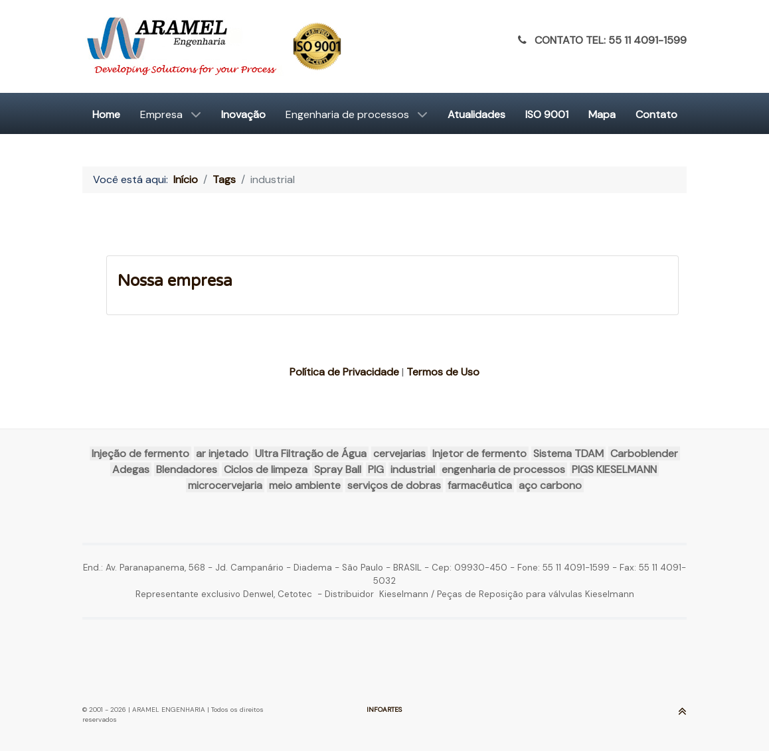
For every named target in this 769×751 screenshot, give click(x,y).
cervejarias (399, 453)
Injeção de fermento (140, 453)
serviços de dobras (394, 485)
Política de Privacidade (344, 372)
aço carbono (550, 485)
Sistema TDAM (568, 453)
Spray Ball (337, 469)
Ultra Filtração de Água (311, 453)
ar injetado (222, 453)
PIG (376, 469)
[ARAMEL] (216, 46)
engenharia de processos (503, 469)
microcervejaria (225, 485)
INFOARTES (384, 709)
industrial (412, 469)
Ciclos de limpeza (265, 469)
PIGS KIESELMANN (614, 469)
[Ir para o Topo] (682, 713)
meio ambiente (305, 485)
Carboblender (644, 453)
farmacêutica (480, 485)
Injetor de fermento (479, 453)
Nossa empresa (175, 281)
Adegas (130, 469)
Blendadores (186, 469)
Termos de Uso (442, 372)
